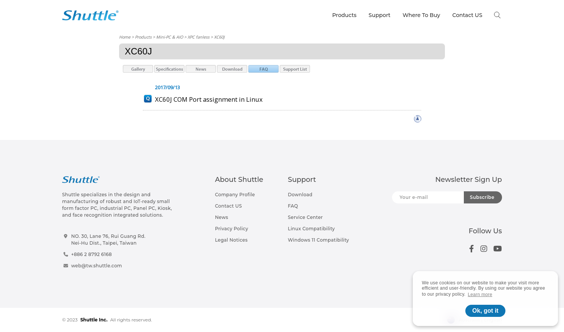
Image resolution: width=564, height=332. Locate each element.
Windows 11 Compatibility (318, 240)
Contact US (467, 15)
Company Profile (235, 194)
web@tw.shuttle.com (96, 265)
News (221, 217)
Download (300, 194)
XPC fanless (198, 37)
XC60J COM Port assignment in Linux (209, 99)
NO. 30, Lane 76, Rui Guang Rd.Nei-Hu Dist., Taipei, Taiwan (108, 239)
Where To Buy (421, 15)
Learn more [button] (480, 294)
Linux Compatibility (311, 228)
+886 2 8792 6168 (91, 254)
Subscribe (482, 197)
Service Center (305, 217)
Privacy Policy (231, 228)
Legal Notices (231, 240)
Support (379, 15)
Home (124, 37)
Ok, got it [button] (485, 310)
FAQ (293, 206)
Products (344, 15)
